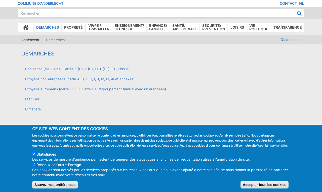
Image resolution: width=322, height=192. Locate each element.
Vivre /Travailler (98, 27)
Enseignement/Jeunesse (129, 27)
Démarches (47, 27)
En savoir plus (276, 147)
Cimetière (33, 109)
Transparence (287, 27)
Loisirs (237, 27)
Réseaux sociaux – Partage (58, 166)
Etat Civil (32, 99)
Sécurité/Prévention (213, 27)
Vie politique (258, 27)
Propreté (73, 27)
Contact (288, 3)
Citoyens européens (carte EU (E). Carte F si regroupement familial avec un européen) (95, 89)
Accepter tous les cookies (264, 186)
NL (301, 3)
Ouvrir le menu (292, 39)
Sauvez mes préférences (54, 186)
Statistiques (46, 156)
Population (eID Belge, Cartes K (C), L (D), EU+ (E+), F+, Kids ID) (78, 69)
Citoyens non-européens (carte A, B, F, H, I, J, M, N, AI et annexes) (80, 79)
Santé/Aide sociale (184, 27)
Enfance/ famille (158, 27)
